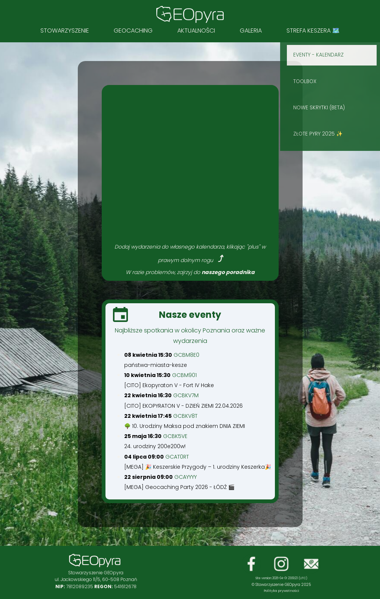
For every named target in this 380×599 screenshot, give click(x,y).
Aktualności (196, 30)
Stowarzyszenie (64, 30)
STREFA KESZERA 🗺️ (313, 30)
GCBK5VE (175, 436)
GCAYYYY (185, 477)
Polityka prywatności (281, 591)
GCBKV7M (186, 395)
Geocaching (133, 30)
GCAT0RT (177, 456)
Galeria (251, 30)
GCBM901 (184, 375)
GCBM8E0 (186, 355)
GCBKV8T (185, 416)
